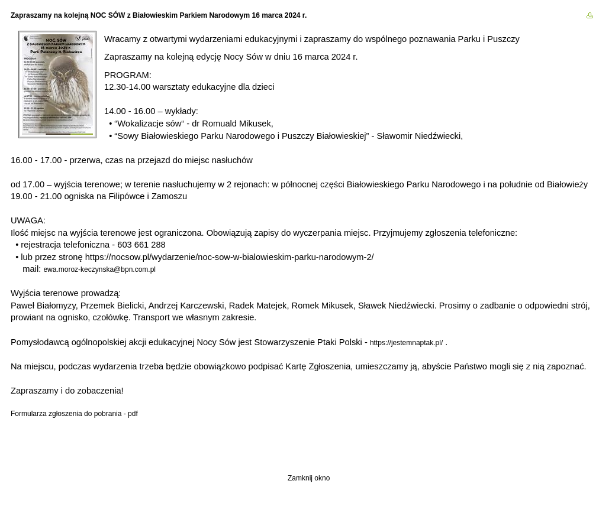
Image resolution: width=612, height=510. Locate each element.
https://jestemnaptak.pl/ (406, 343)
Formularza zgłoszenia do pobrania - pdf (74, 414)
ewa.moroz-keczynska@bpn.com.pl (99, 269)
